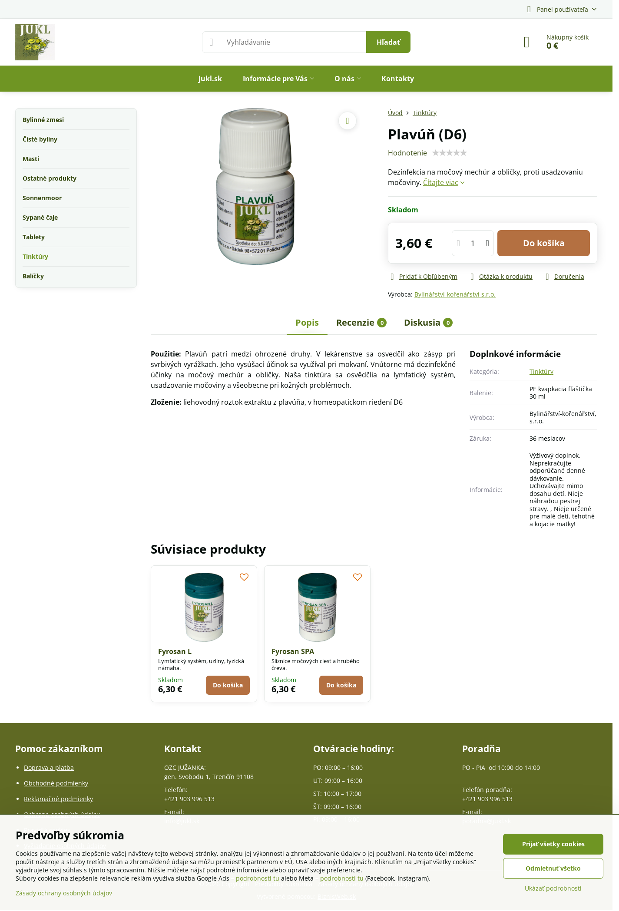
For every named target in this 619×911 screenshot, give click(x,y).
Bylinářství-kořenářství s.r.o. (455, 294)
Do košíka (544, 243)
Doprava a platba (49, 767)
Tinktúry (541, 371)
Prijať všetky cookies (553, 844)
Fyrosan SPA (292, 651)
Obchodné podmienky (56, 783)
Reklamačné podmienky (58, 799)
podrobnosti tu (257, 878)
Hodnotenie (407, 153)
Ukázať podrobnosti (553, 888)
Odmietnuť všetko (553, 868)
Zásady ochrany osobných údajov (64, 893)
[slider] (449, 152)
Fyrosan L (175, 651)
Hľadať (388, 42)
